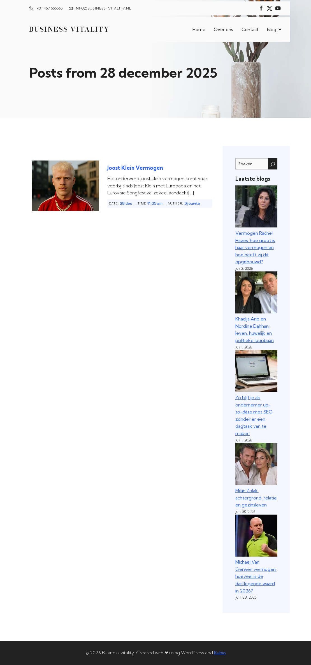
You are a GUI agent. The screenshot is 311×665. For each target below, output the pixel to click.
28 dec (126, 203)
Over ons (223, 29)
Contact (250, 29)
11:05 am (155, 203)
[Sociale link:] (261, 8)
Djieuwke (192, 203)
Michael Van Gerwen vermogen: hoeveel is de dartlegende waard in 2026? (256, 576)
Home (198, 29)
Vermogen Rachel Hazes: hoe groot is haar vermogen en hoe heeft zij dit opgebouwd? (255, 247)
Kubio (220, 652)
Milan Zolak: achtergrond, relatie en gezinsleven (256, 498)
